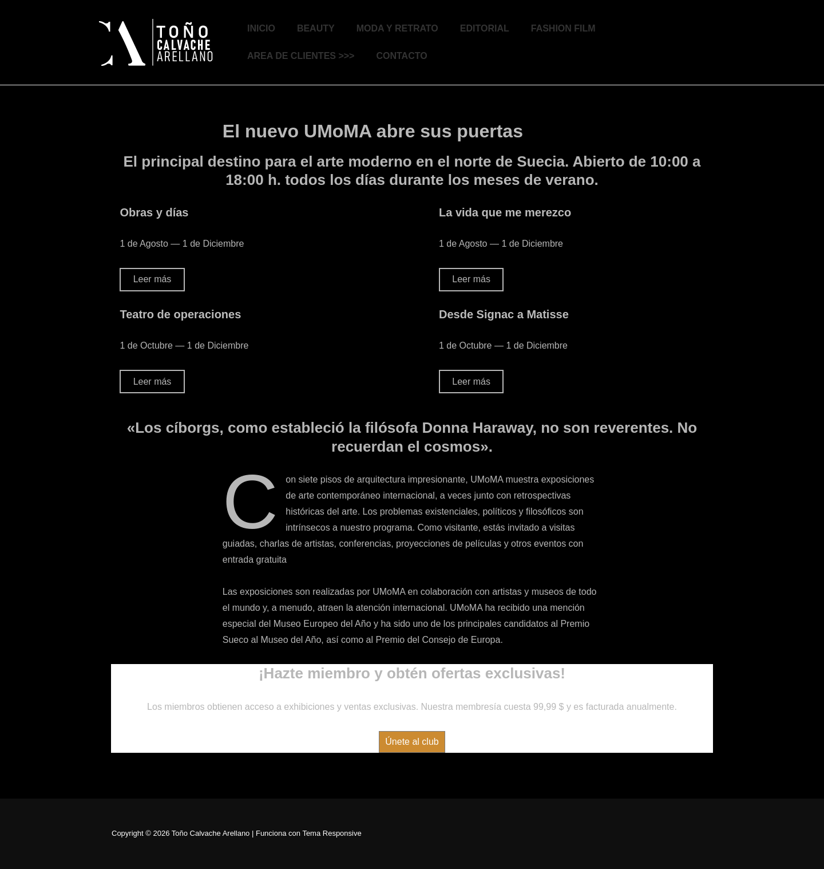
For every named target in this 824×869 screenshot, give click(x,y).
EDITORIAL (484, 28)
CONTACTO (401, 56)
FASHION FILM (563, 28)
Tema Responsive (331, 833)
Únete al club (411, 741)
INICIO (261, 28)
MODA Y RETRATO (397, 28)
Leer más (152, 279)
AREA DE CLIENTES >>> (300, 56)
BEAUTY (316, 28)
